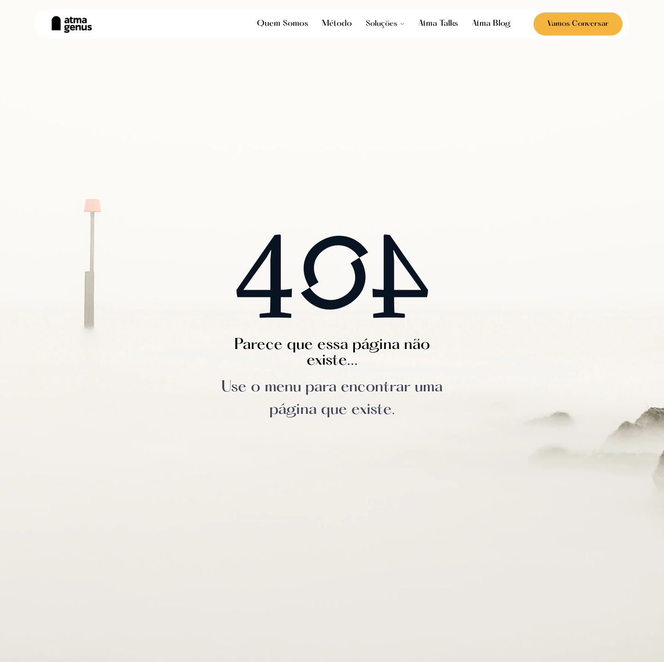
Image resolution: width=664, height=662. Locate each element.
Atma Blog (491, 23)
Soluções (381, 24)
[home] (71, 24)
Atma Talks (438, 23)
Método (337, 23)
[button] (385, 24)
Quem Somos (282, 23)
